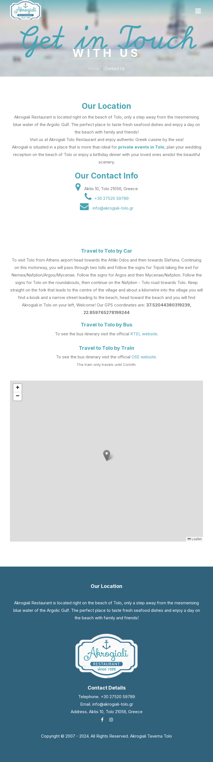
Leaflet (194, 539)
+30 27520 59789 (111, 198)
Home (93, 69)
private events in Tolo (141, 147)
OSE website (143, 356)
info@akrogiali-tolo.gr (113, 208)
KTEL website (143, 333)
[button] (106, 455)
